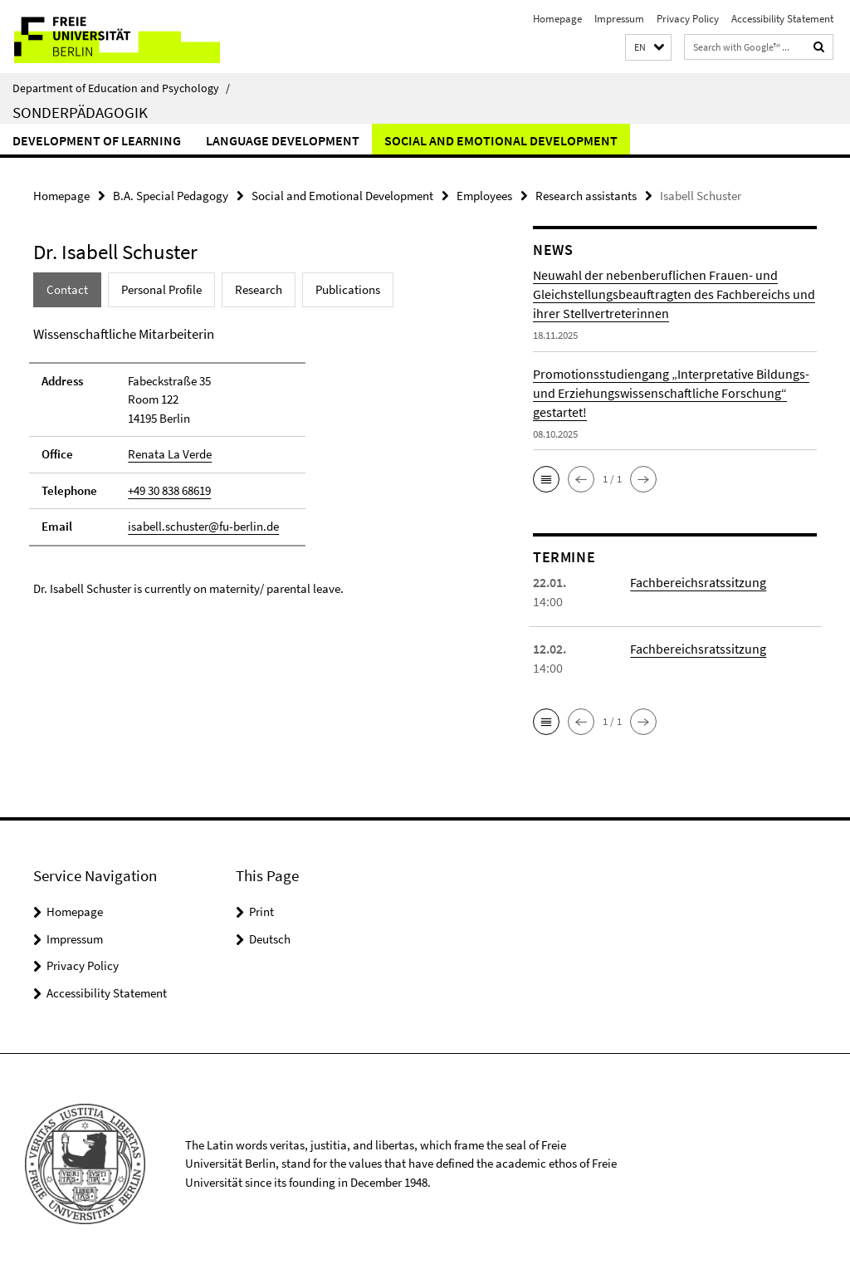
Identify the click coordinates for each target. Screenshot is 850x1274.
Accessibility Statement (782, 19)
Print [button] (261, 911)
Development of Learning (96, 140)
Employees (484, 195)
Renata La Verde (170, 454)
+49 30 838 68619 (169, 490)
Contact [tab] (67, 289)
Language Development (282, 140)
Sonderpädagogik (80, 112)
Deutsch (270, 939)
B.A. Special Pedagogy (170, 195)
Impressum (619, 19)
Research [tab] (258, 289)
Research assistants (586, 195)
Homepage (557, 19)
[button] (648, 47)
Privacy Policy (688, 19)
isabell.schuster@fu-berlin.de (203, 526)
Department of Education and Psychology (121, 88)
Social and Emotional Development (501, 140)
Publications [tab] (347, 289)
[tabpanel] (256, 461)
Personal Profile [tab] (161, 289)
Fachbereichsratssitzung (698, 582)
